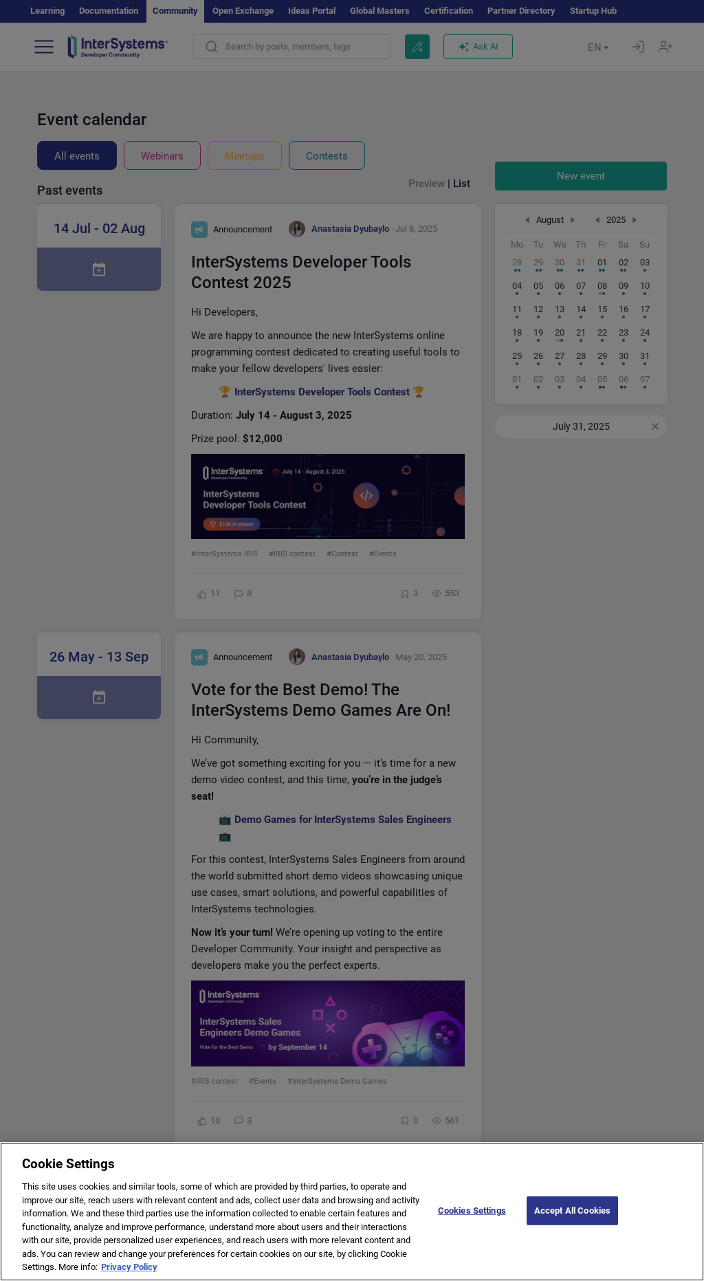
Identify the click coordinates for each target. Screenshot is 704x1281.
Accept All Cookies (572, 1221)
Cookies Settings (472, 1221)
